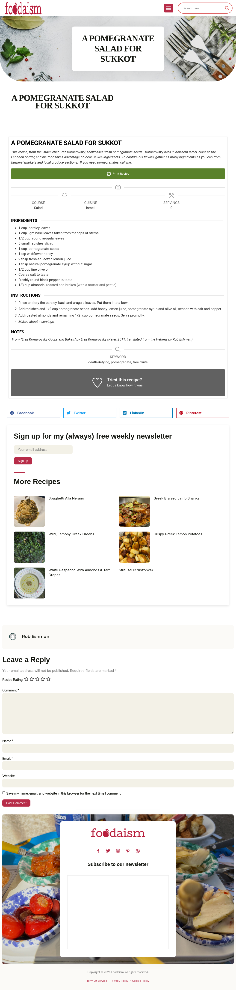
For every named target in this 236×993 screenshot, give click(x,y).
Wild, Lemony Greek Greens (71, 534)
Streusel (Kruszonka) (136, 570)
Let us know (116, 385)
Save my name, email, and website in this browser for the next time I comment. (63, 796)
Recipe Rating (12, 680)
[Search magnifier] (227, 8)
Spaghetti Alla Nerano (66, 498)
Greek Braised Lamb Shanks (176, 498)
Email (7, 761)
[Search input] (203, 8)
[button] (168, 8)
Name (7, 743)
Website (8, 779)
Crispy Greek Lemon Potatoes (177, 534)
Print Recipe (118, 173)
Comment (10, 690)
